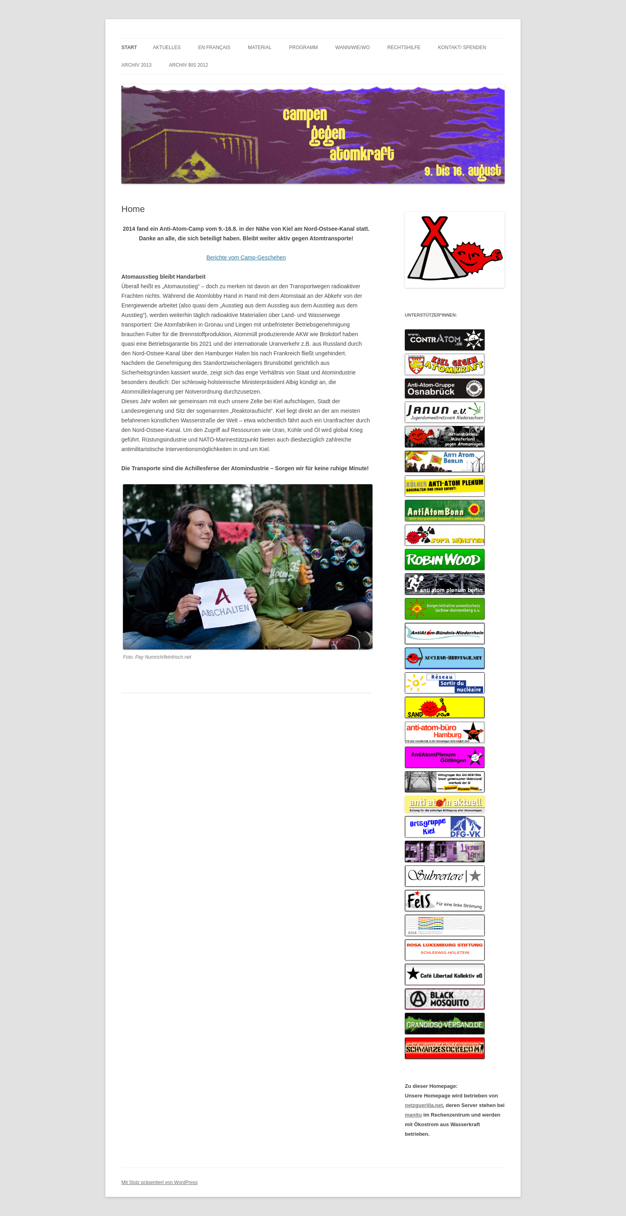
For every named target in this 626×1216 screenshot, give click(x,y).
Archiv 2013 (136, 65)
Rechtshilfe (403, 47)
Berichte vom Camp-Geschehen (246, 257)
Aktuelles (166, 47)
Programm (303, 47)
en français (214, 47)
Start (129, 47)
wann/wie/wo (352, 47)
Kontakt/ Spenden (462, 47)
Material (259, 47)
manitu (413, 1115)
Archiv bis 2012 (188, 65)
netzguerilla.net (424, 1105)
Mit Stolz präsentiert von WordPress (159, 1182)
